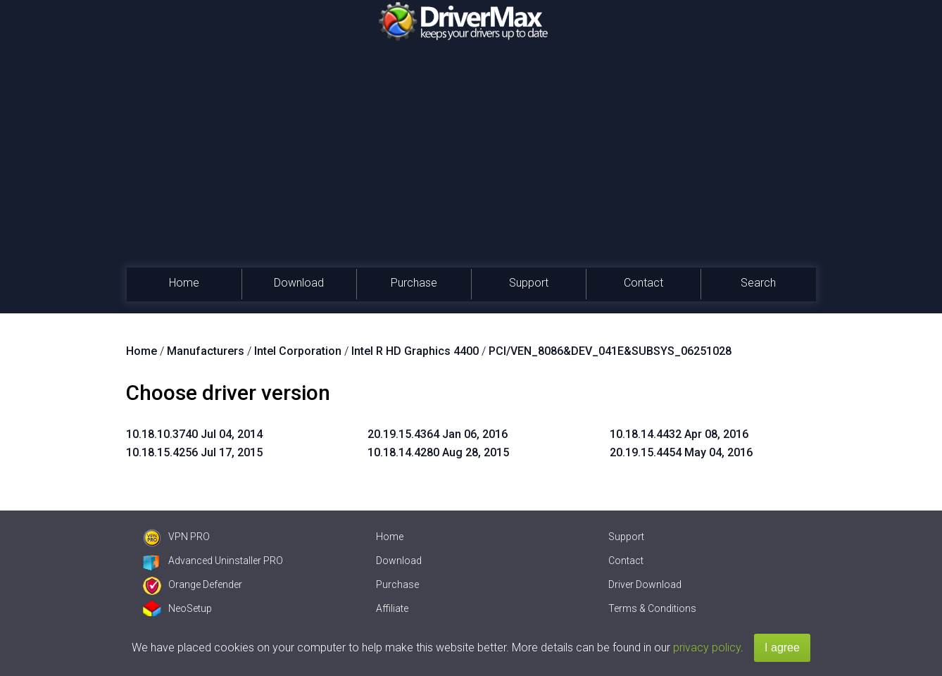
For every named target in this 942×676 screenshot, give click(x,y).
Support (528, 282)
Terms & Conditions (652, 608)
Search (758, 282)
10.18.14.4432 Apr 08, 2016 (679, 434)
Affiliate (392, 608)
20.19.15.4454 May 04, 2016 (681, 452)
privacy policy (707, 647)
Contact (643, 282)
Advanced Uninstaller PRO (213, 560)
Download (299, 282)
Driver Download (645, 584)
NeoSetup (177, 608)
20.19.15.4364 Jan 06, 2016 (438, 434)
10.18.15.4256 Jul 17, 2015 (194, 452)
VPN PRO (176, 537)
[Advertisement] (471, 162)
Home (184, 282)
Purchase (414, 282)
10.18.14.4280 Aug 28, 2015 (438, 452)
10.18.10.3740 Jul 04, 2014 (194, 434)
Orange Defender (192, 584)
